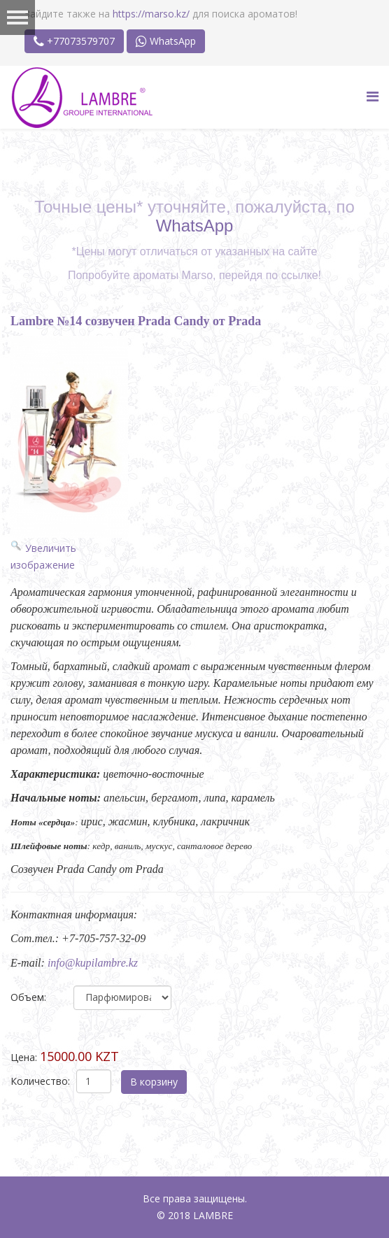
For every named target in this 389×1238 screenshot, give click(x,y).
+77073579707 (74, 41)
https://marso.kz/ (151, 13)
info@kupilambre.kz (93, 963)
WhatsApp (166, 41)
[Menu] (373, 96)
